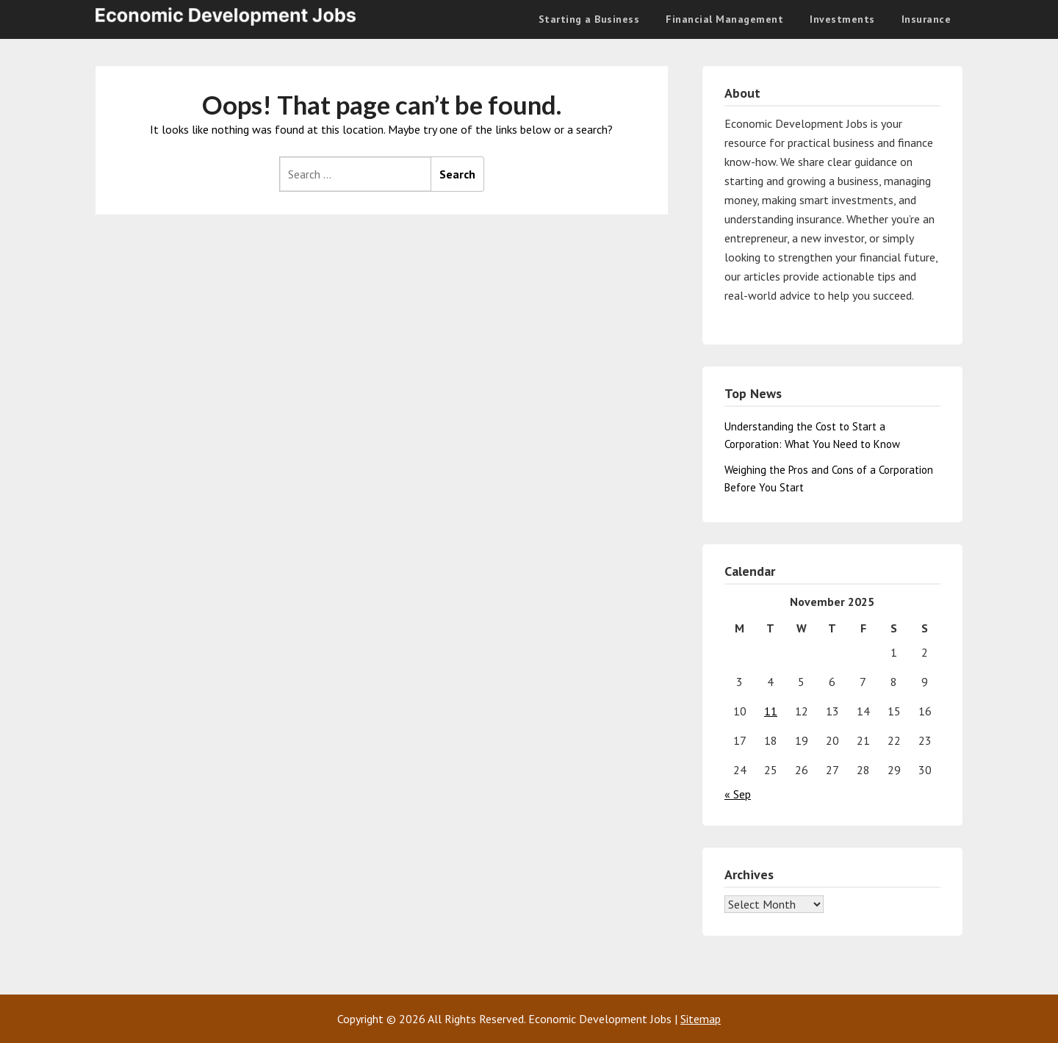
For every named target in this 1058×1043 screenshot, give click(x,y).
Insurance (926, 19)
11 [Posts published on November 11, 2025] (770, 711)
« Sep (737, 794)
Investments (842, 19)
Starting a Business (589, 19)
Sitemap (700, 1018)
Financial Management (724, 19)
